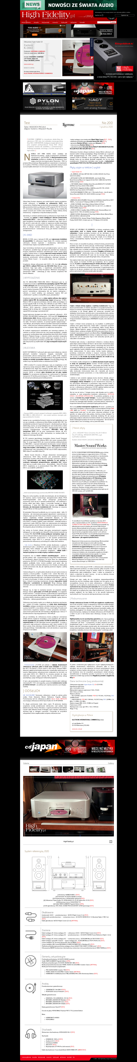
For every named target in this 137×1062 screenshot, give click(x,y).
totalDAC (83, 410)
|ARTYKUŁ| (74, 921)
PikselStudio (114, 1058)
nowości (55, 22)
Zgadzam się (99, 15)
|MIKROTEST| (82, 1050)
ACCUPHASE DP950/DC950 (84, 396)
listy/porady (45, 22)
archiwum (74, 22)
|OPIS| (82, 904)
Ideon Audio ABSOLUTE (59, 699)
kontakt (82, 22)
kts (74, 1057)
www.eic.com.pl (77, 729)
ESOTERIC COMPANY (38, 51)
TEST (105, 139)
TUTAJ (81, 182)
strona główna (26, 22)
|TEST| (78, 895)
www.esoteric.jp (28, 64)
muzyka (36, 22)
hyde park (64, 22)
